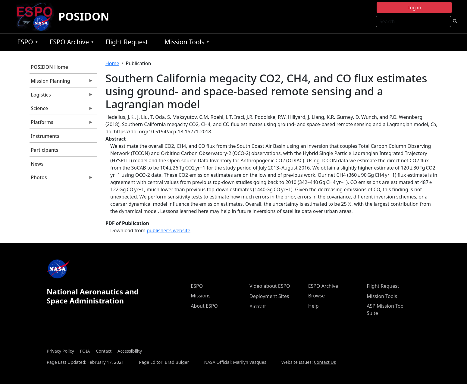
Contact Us (325, 362)
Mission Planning (61, 82)
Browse (316, 295)
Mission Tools (185, 43)
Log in (414, 7)
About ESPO (204, 306)
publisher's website (168, 230)
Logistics (61, 96)
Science (61, 110)
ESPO (26, 43)
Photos (61, 179)
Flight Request (126, 42)
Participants (44, 150)
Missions (200, 295)
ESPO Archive (71, 43)
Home (112, 63)
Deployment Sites (269, 296)
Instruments (45, 136)
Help (313, 306)
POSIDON (83, 16)
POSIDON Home (49, 67)
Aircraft (257, 306)
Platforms (61, 124)
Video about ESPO (269, 286)
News (37, 163)
